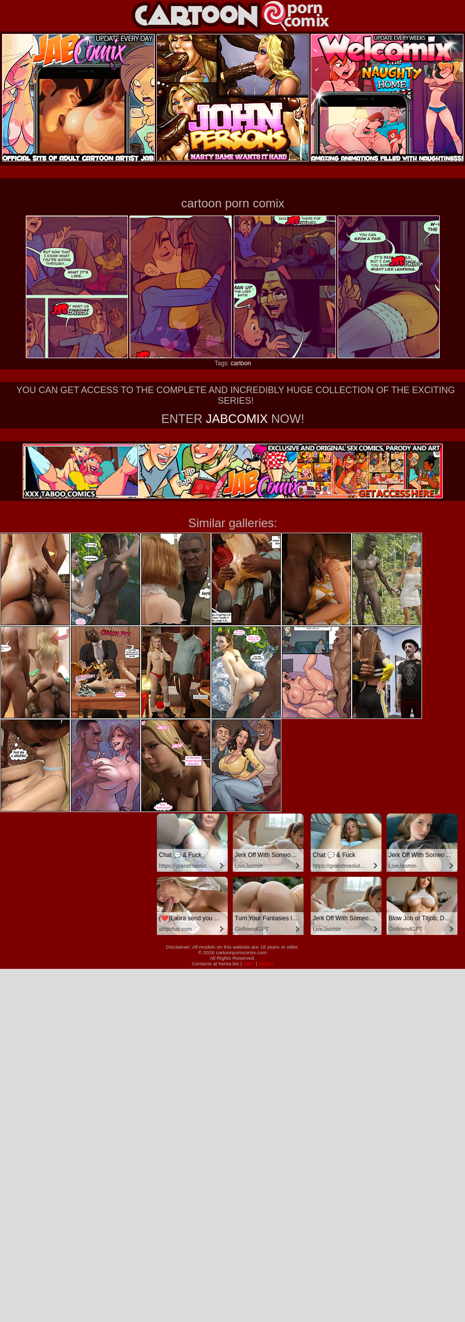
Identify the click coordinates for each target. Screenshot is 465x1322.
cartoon (241, 363)
